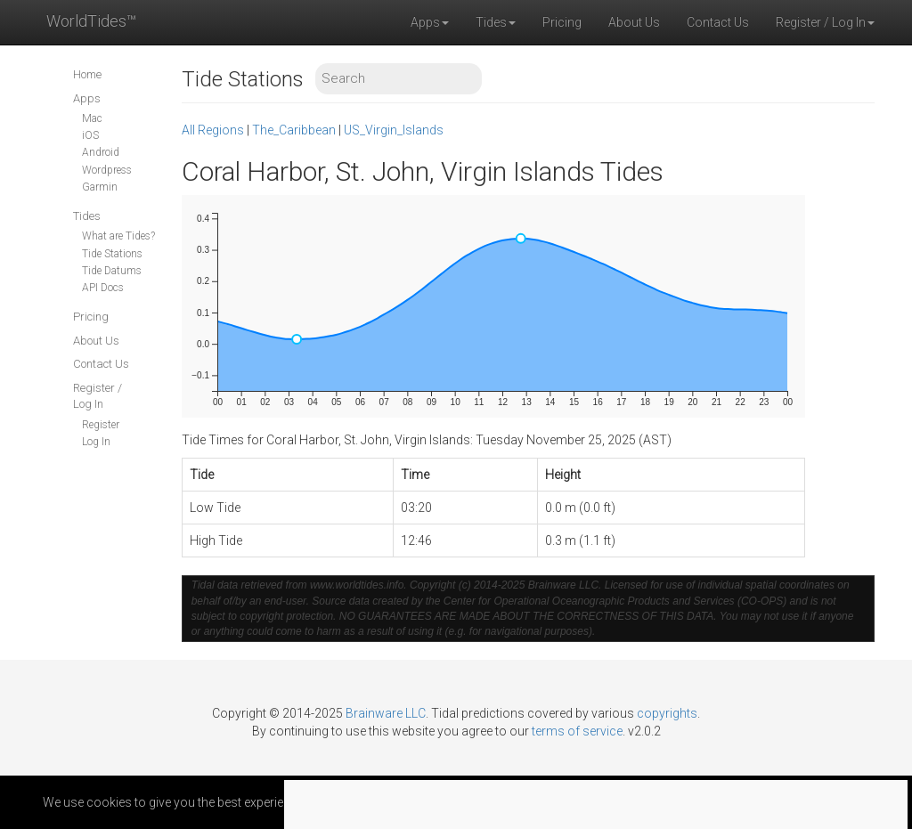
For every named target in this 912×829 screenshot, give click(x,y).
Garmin (100, 187)
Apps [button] (430, 22)
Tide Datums (112, 270)
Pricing (562, 22)
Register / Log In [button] (825, 22)
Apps (87, 98)
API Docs (103, 287)
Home (87, 74)
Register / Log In (97, 396)
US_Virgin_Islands (394, 130)
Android (100, 152)
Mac (92, 118)
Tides (87, 216)
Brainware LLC (386, 713)
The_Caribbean (294, 130)
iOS (90, 135)
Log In (96, 441)
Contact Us (718, 22)
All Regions (213, 130)
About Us (634, 22)
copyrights (667, 713)
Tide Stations (112, 254)
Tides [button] (496, 22)
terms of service (577, 731)
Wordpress (107, 170)
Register (100, 425)
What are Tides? (118, 236)
